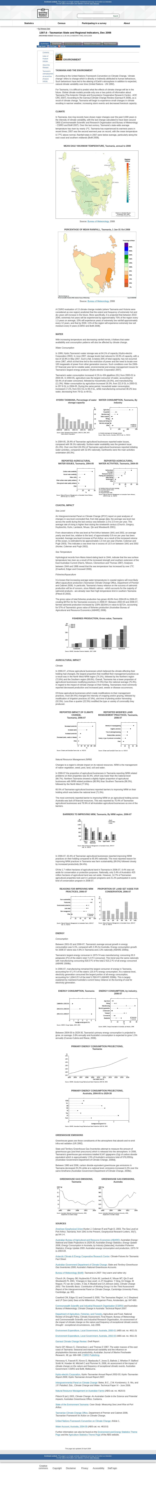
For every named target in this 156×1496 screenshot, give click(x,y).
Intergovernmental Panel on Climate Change (76, 1383)
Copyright (57, 1468)
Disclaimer (71, 1468)
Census (61, 23)
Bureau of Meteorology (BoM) (69, 1273)
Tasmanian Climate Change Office (72, 1413)
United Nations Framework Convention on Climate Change (83, 1421)
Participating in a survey (94, 23)
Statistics (29, 23)
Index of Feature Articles (45, 58)
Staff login (112, 1468)
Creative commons (43, 1467)
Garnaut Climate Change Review (71, 1341)
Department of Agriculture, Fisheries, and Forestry (79, 1314)
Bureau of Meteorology (98, 221)
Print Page (51, 46)
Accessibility (98, 1468)
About (127, 23)
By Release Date (44, 29)
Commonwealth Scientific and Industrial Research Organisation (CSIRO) (89, 1306)
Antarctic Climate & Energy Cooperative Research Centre (82, 1256)
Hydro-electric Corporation (68, 1374)
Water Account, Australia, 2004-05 (71, 1426)
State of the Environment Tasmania (72, 1404)
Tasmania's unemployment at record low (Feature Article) (48, 76)
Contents (46, 52)
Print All (61, 46)
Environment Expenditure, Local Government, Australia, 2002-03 (86, 1336)
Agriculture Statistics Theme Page (84, 1435)
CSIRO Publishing (90, 1355)
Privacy (84, 1468)
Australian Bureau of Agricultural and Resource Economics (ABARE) (88, 1240)
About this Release (46, 66)
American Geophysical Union (69, 1229)
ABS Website (94, 4)
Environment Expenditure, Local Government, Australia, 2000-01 (86, 1330)
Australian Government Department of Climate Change (81, 1265)
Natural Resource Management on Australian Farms (80, 1391)
